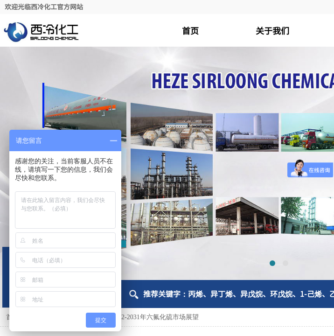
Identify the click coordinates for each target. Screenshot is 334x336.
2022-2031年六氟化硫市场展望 (155, 317)
